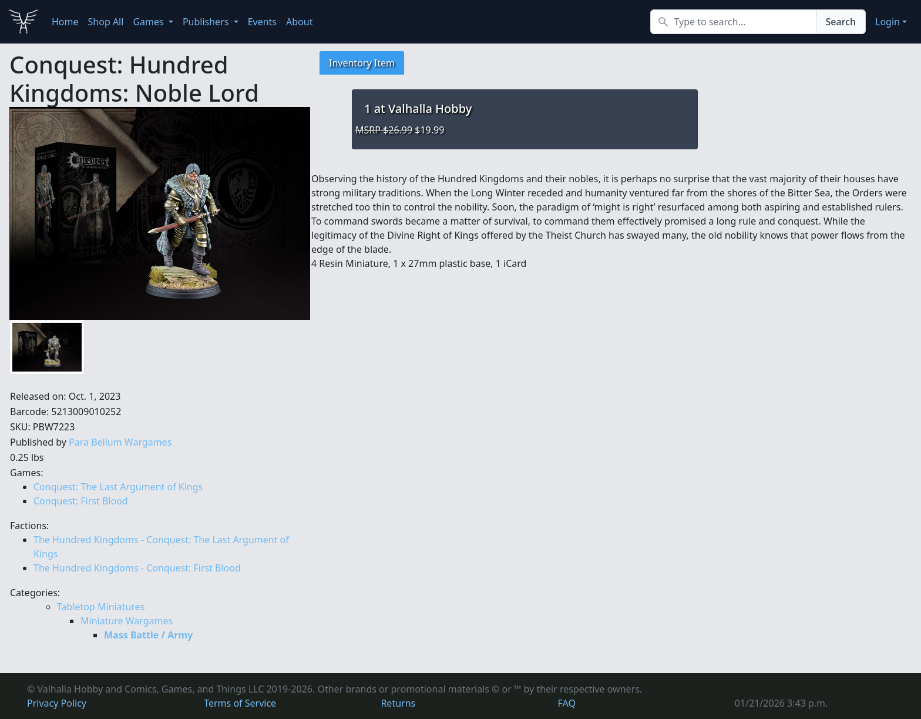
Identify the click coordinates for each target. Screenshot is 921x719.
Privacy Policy (56, 703)
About (299, 21)
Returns (398, 703)
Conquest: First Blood (80, 500)
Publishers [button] (207, 21)
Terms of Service (240, 703)
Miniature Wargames (126, 620)
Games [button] (149, 21)
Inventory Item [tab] (362, 62)
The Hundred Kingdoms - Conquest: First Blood (137, 567)
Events (262, 21)
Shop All (106, 21)
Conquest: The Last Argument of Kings (118, 486)
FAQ (567, 703)
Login (887, 21)
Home (65, 21)
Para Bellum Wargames (120, 442)
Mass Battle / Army (148, 634)
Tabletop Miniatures (100, 606)
